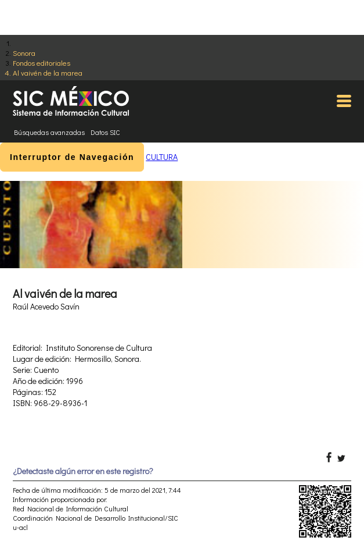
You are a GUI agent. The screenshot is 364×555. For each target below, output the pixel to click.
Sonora (24, 53)
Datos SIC (105, 132)
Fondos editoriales (41, 62)
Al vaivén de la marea (47, 72)
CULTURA (162, 156)
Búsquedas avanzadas (49, 132)
